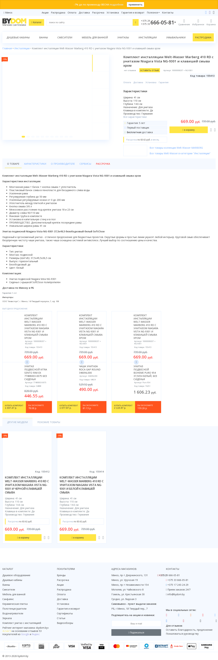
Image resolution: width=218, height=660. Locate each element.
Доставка (84, 12)
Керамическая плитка (15, 603)
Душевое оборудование (16, 575)
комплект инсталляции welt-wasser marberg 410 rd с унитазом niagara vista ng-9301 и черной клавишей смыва (27, 485)
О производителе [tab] (63, 163)
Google (25, 634)
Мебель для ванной (95, 37)
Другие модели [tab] (17, 422)
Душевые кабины (18, 37)
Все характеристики (135, 116)
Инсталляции (147, 37)
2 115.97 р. (123, 407)
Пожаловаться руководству (182, 633)
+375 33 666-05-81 (177, 580)
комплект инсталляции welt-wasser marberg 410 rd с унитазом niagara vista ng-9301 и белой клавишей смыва (82, 485)
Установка (113, 12)
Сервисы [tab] (85, 163)
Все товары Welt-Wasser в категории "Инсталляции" (180, 153)
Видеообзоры (65, 623)
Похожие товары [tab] (48, 422)
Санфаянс (8, 599)
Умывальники (175, 37)
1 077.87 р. (69, 407)
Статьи (61, 618)
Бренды (61, 575)
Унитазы (123, 37)
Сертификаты (65, 613)
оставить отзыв (149, 70)
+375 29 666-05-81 (169, 575)
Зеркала (7, 618)
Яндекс (36, 634)
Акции (45, 12)
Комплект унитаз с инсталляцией (21, 623)
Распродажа (58, 12)
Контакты (167, 12)
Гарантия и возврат (132, 12)
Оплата (72, 12)
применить (135, 4)
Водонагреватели (12, 613)
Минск (8, 12)
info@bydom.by (176, 594)
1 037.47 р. (14, 407)
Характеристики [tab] (35, 163)
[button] (23, 137)
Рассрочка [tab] (103, 163)
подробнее (116, 4)
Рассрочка (98, 12)
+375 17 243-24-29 (177, 584)
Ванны (43, 37)
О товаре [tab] (13, 163)
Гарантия (163, 82)
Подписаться (136, 632)
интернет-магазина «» (30, 627)
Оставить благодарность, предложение (189, 629)
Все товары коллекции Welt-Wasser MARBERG (176, 147)
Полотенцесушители (14, 608)
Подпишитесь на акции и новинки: (133, 615)
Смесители (64, 37)
